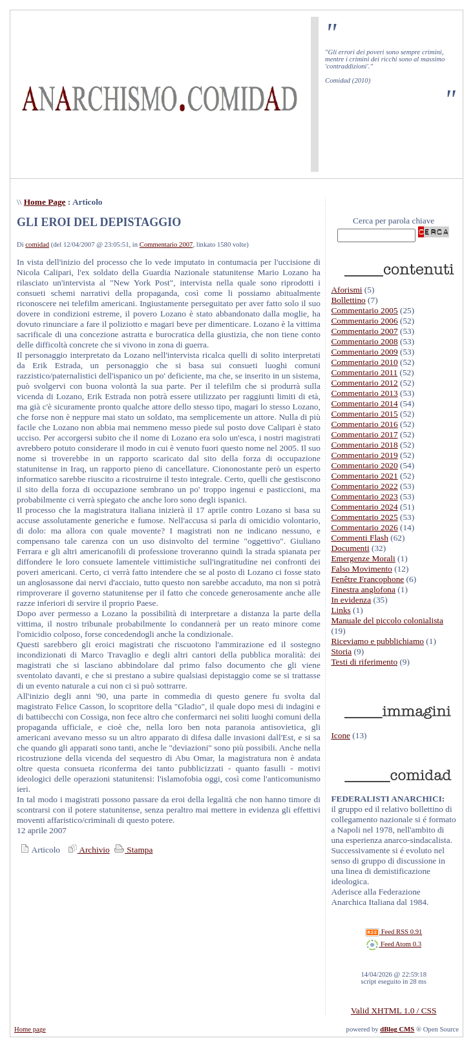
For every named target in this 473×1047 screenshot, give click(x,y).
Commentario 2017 (364, 434)
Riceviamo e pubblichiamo (377, 641)
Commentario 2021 (364, 476)
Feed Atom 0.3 (393, 944)
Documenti (350, 548)
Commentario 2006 (364, 321)
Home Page (45, 202)
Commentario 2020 (364, 465)
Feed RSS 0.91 (393, 931)
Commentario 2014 (364, 403)
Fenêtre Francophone (367, 579)
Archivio (87, 850)
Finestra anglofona (363, 589)
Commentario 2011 (364, 372)
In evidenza (351, 600)
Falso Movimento (361, 569)
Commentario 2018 (364, 445)
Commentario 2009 (364, 352)
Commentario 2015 (364, 414)
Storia (341, 651)
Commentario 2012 (364, 383)
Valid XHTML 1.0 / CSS (393, 1010)
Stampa (132, 850)
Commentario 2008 (364, 341)
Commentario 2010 (364, 362)
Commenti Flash (359, 538)
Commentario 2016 (364, 424)
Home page (30, 1029)
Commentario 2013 (364, 393)
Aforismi (346, 290)
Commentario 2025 (364, 517)
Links (340, 610)
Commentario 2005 (364, 310)
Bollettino (348, 300)
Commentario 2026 (364, 527)
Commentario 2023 (364, 496)
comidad (37, 244)
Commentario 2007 (166, 244)
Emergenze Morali (363, 558)
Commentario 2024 (364, 507)
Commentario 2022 (364, 486)
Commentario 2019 (364, 455)
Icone (340, 735)
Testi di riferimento (364, 662)
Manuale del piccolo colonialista (387, 620)
